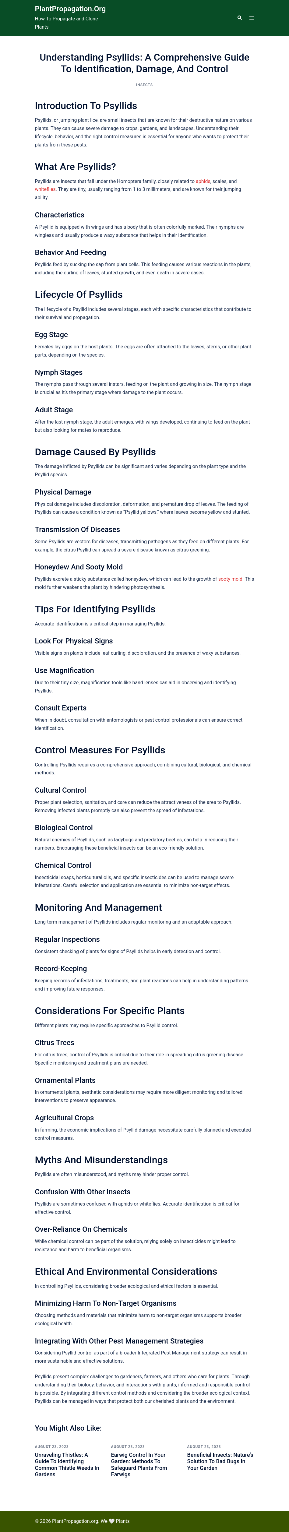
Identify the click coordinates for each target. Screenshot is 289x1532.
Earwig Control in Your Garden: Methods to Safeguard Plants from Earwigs (139, 1465)
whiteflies (45, 189)
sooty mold (230, 579)
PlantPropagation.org (70, 9)
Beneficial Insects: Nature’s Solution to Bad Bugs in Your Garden (220, 1461)
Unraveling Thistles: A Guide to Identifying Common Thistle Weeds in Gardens (67, 1465)
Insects (144, 85)
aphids (203, 181)
